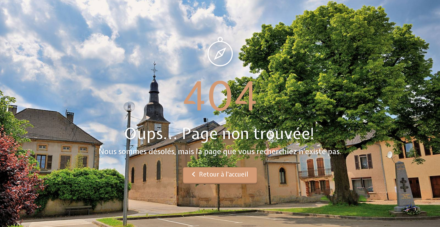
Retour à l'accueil (220, 174)
